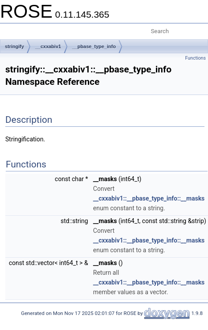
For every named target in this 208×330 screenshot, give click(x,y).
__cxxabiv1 (48, 46)
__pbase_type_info (94, 46)
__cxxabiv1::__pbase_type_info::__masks (149, 198)
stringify (14, 46)
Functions (195, 58)
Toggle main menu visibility (11, 27)
